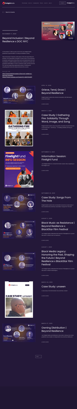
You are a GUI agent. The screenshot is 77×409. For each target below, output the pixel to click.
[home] (8, 3)
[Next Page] (38, 356)
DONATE (63, 3)
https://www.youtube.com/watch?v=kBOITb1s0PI (17, 77)
